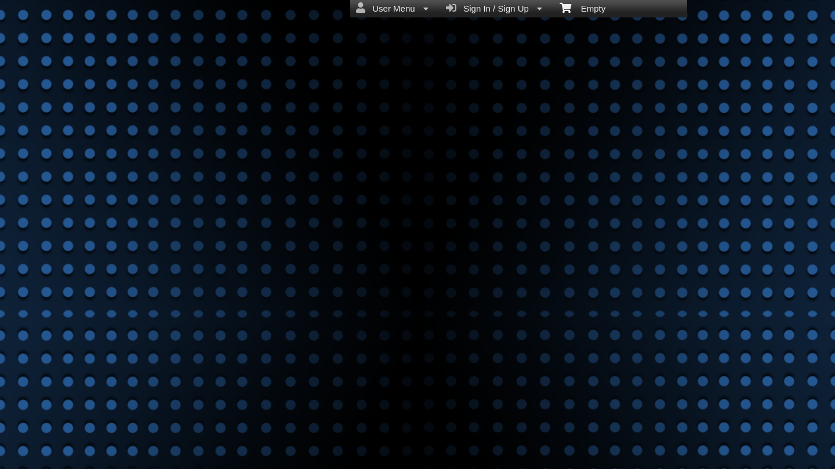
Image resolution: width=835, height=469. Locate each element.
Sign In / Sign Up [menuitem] (494, 8)
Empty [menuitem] (582, 7)
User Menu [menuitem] (392, 8)
